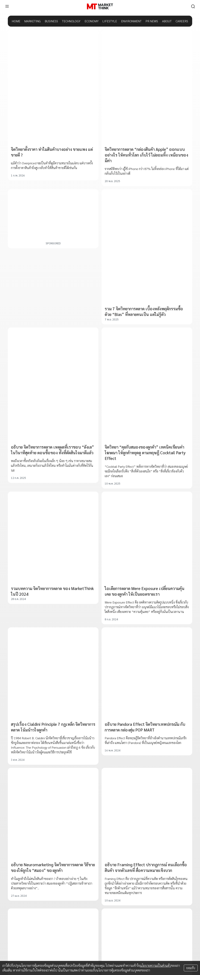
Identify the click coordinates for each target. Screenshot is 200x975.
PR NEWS (152, 21)
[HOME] (100, 6)
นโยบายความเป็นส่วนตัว (155, 965)
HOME (16, 21)
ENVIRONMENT (131, 21)
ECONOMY (92, 21)
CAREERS (182, 21)
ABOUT (167, 21)
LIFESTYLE (110, 21)
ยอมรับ (190, 968)
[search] (193, 6)
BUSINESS (51, 21)
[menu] (7, 6)
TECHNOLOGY (71, 21)
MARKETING (32, 21)
